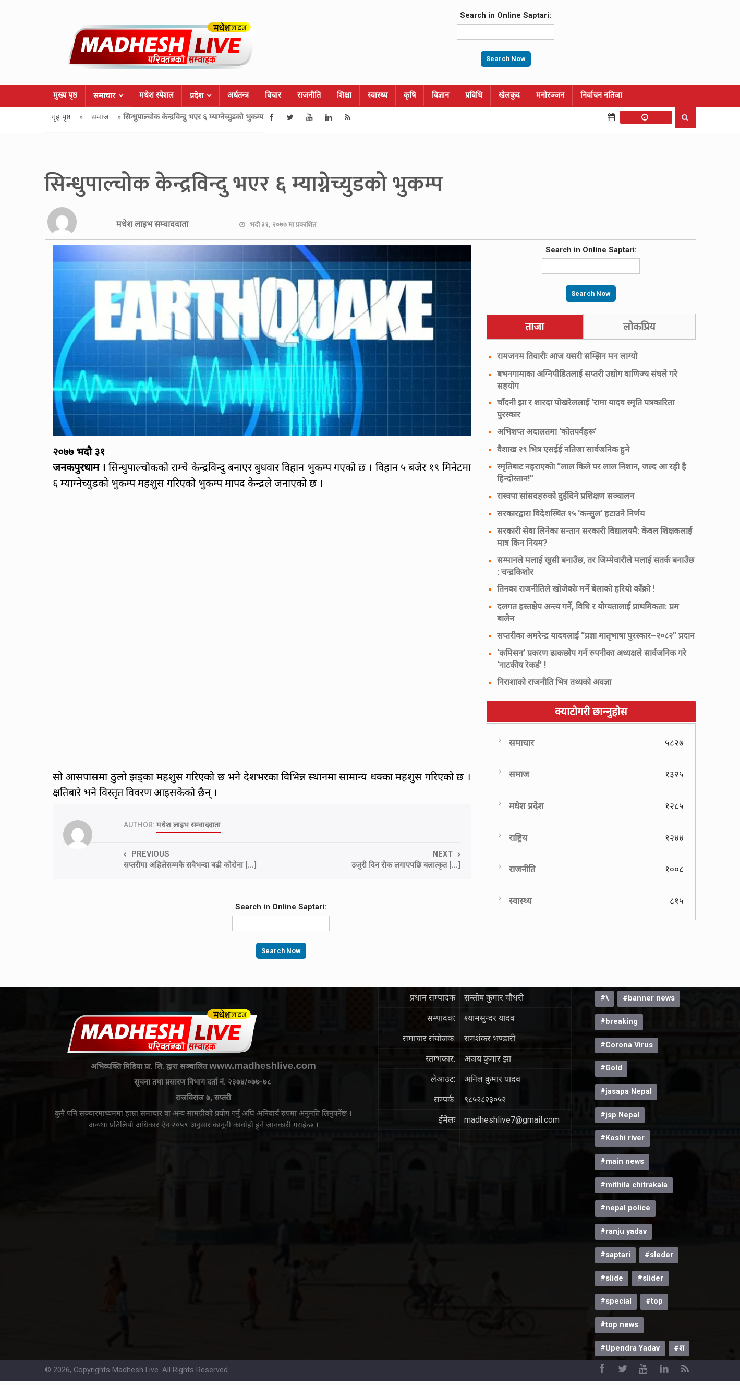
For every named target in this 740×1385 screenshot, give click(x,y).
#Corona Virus (626, 1045)
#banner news (649, 998)
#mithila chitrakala (634, 1185)
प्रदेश (196, 95)
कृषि (410, 95)
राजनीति (309, 95)
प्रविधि (473, 95)
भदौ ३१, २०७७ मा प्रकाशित (283, 224)
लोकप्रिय (639, 326)
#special (616, 1301)
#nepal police (625, 1207)
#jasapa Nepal (626, 1091)
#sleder (659, 1254)
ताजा (534, 326)
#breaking (619, 1021)
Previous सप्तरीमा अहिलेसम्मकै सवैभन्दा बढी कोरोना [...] (190, 860)
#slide (611, 1278)
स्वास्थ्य (377, 95)
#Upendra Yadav (630, 1348)
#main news (622, 1161)
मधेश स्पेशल (156, 95)
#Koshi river (622, 1138)
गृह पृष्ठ (61, 117)
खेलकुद (509, 95)
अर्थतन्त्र (238, 95)
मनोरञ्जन (550, 95)
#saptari (615, 1254)
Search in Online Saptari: (505, 15)
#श (679, 1348)
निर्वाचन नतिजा (601, 95)
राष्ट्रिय (518, 838)
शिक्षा (344, 95)
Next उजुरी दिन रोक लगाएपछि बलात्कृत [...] (405, 860)
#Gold (611, 1068)
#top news (619, 1324)
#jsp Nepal (619, 1115)
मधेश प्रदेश (526, 806)
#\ (604, 998)
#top (654, 1301)
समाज (100, 117)
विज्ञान (440, 95)
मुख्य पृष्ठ (65, 95)
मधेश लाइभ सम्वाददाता (152, 224)
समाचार (104, 95)
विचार (273, 95)
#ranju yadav (623, 1231)
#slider (650, 1278)
